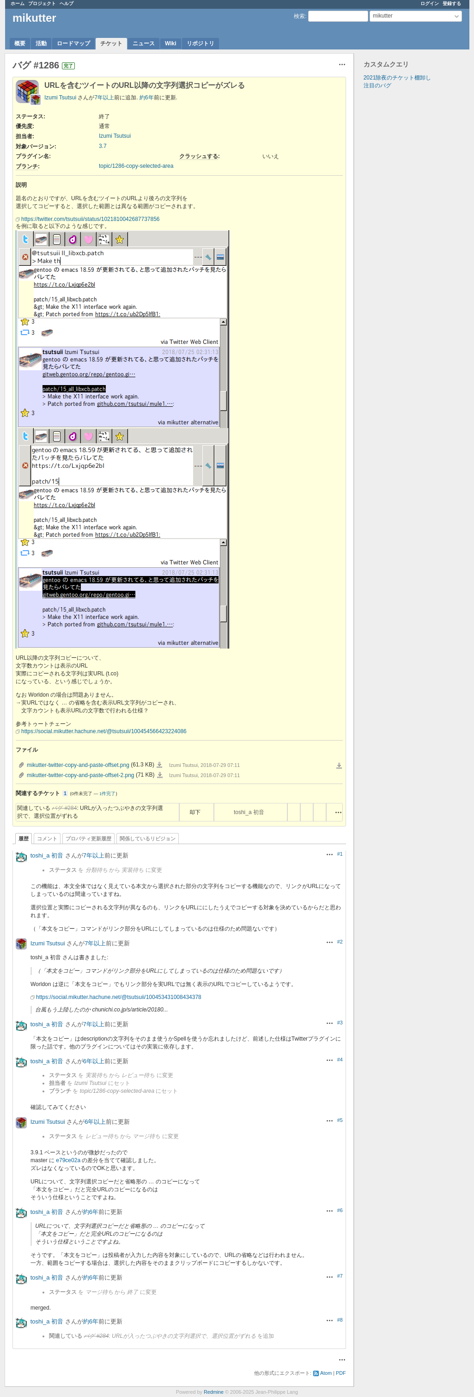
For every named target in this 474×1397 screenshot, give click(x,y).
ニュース (144, 43)
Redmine (214, 1392)
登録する (452, 3)
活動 (41, 43)
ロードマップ (73, 43)
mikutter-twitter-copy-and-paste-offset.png (78, 765)
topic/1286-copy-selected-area (136, 166)
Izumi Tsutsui (60, 97)
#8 (340, 1320)
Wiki (170, 43)
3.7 (103, 146)
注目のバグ (377, 85)
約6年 (147, 97)
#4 (340, 1059)
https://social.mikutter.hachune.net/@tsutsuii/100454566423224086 (104, 731)
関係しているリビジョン (148, 838)
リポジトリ (200, 43)
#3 (340, 1022)
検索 (299, 16)
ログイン (429, 3)
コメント (47, 838)
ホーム (17, 3)
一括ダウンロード (339, 766)
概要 (19, 43)
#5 (340, 1120)
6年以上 (93, 1061)
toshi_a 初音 (249, 812)
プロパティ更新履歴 (88, 838)
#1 (340, 854)
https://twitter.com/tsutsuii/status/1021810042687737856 (90, 219)
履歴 (23, 838)
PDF (341, 1373)
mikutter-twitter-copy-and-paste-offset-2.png (80, 775)
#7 (340, 1276)
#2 (340, 941)
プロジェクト (42, 3)
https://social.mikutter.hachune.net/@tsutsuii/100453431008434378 (118, 997)
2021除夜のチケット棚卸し (397, 77)
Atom (326, 1373)
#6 (340, 1210)
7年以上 (104, 97)
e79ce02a (68, 1160)
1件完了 (107, 793)
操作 (338, 812)
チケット (111, 43)
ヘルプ (66, 3)
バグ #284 (64, 808)
